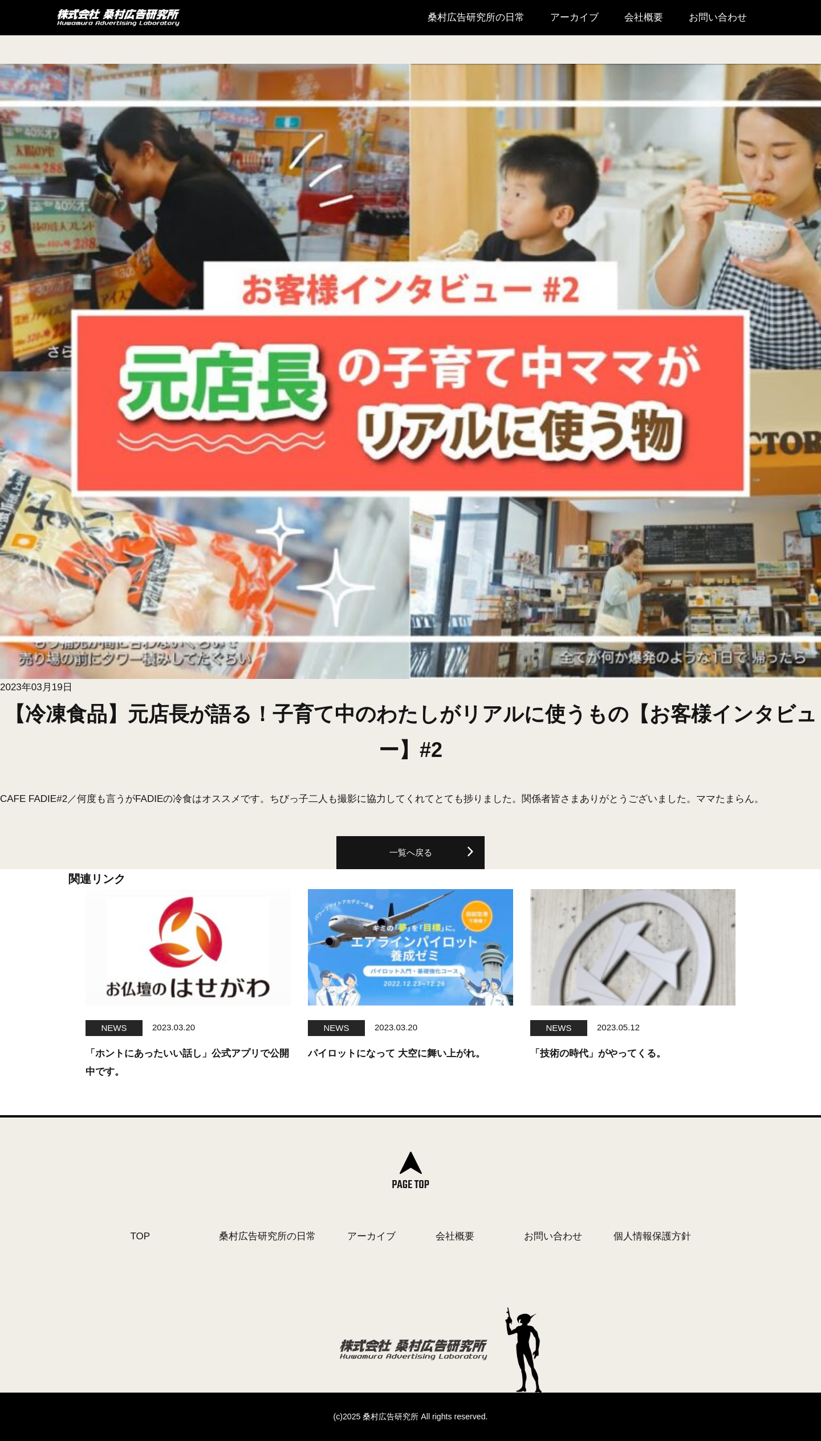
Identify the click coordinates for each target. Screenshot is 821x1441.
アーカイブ (574, 17)
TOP (141, 1236)
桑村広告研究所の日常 (476, 17)
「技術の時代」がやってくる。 (598, 1053)
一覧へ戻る (410, 852)
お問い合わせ (718, 17)
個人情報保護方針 (652, 1236)
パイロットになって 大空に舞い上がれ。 (396, 1053)
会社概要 (643, 17)
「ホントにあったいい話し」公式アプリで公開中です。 (187, 1062)
